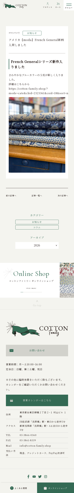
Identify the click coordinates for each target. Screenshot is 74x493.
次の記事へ (63, 195)
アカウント (47, 7)
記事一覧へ (37, 195)
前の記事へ (11, 195)
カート (58, 7)
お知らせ (37, 222)
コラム (37, 227)
